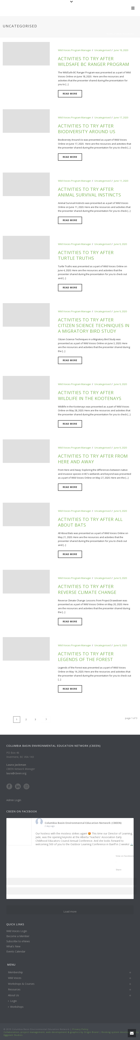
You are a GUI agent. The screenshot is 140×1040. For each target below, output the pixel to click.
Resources (14, 989)
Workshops (16, 1006)
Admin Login (13, 800)
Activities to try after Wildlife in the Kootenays (89, 395)
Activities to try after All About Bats (90, 522)
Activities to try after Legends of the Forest (86, 656)
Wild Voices (14, 978)
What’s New (13, 946)
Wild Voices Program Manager (74, 50)
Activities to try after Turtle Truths (86, 255)
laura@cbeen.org (16, 773)
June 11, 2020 (121, 180)
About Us (13, 995)
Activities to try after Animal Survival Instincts (89, 192)
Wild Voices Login (16, 931)
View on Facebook (125, 856)
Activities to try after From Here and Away (93, 459)
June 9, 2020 (120, 244)
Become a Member (17, 936)
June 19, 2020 (121, 50)
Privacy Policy (80, 1029)
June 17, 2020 (121, 117)
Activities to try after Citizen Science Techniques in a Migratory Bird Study (93, 325)
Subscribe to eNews (18, 941)
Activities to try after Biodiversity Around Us (86, 128)
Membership (15, 972)
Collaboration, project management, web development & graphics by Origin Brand (51, 1032)
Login (12, 1001)
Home (109, 33)
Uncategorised (124, 33)
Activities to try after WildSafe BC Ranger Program (93, 61)
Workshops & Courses (21, 983)
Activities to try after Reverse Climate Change (87, 589)
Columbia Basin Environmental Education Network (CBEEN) (83, 823)
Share (118, 869)
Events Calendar (15, 951)
